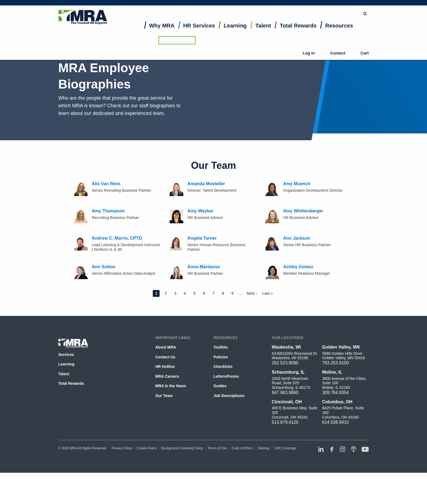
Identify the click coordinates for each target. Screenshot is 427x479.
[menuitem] (162, 32)
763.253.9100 (335, 363)
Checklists (223, 366)
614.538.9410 (335, 422)
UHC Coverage (285, 448)
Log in (323, 22)
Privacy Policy (122, 448)
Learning (235, 32)
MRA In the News (170, 386)
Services (66, 354)
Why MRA (162, 32)
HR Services (199, 32)
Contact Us (165, 357)
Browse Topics (305, 6)
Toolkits (220, 347)
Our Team (164, 395)
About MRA (165, 347)
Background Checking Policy (182, 448)
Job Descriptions (228, 395)
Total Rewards (298, 32)
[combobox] (247, 7)
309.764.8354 (335, 392)
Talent (263, 32)
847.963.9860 (285, 392)
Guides (219, 386)
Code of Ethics (242, 448)
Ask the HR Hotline (350, 7)
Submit (276, 7)
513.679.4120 (285, 422)
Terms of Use (217, 448)
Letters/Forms (226, 376)
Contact (343, 22)
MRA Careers (167, 376)
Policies (220, 357)
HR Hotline (165, 366)
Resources (339, 32)
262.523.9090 (285, 363)
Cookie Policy (147, 448)
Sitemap (264, 448)
